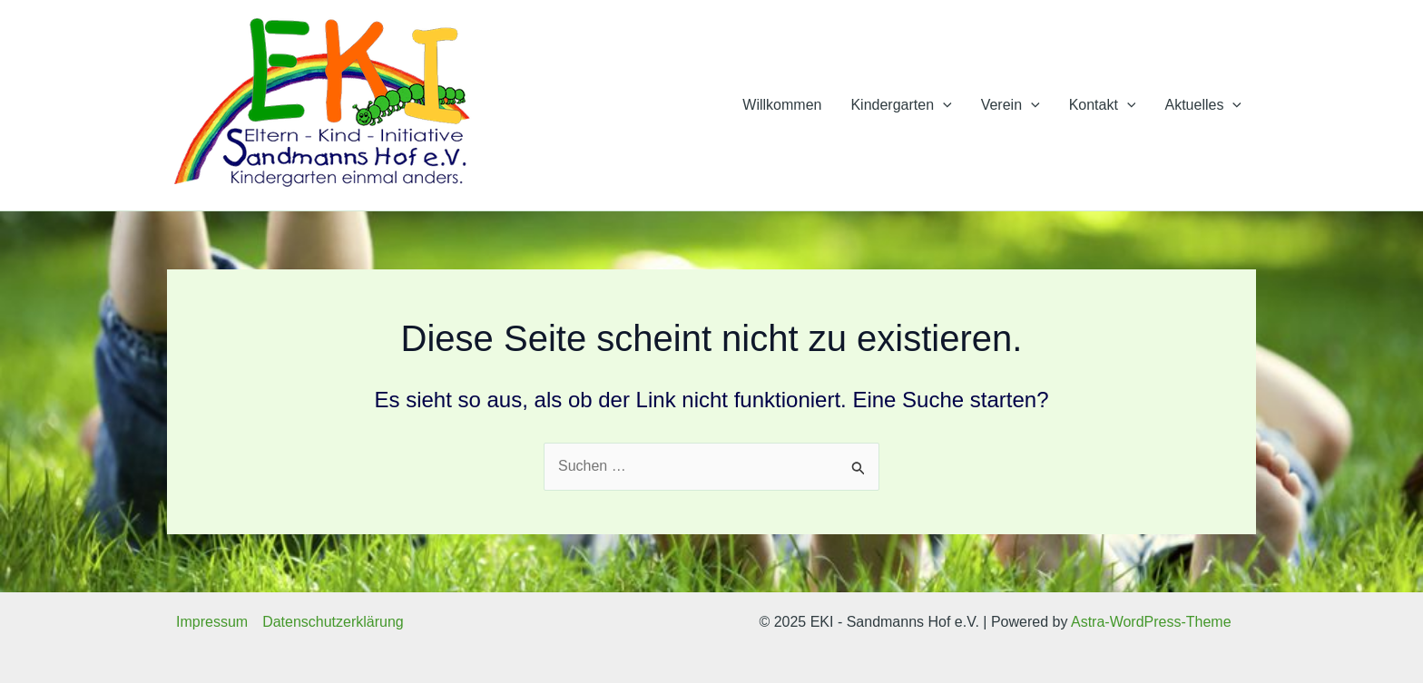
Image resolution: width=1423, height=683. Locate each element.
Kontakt (1102, 105)
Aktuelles (1202, 105)
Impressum (212, 621)
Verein (1010, 105)
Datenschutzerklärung (333, 621)
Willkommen (781, 104)
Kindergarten (900, 105)
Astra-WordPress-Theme (1151, 621)
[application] (943, 105)
